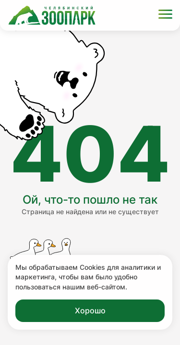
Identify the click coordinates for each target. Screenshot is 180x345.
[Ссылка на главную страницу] (52, 15)
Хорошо (90, 310)
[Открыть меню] (165, 16)
